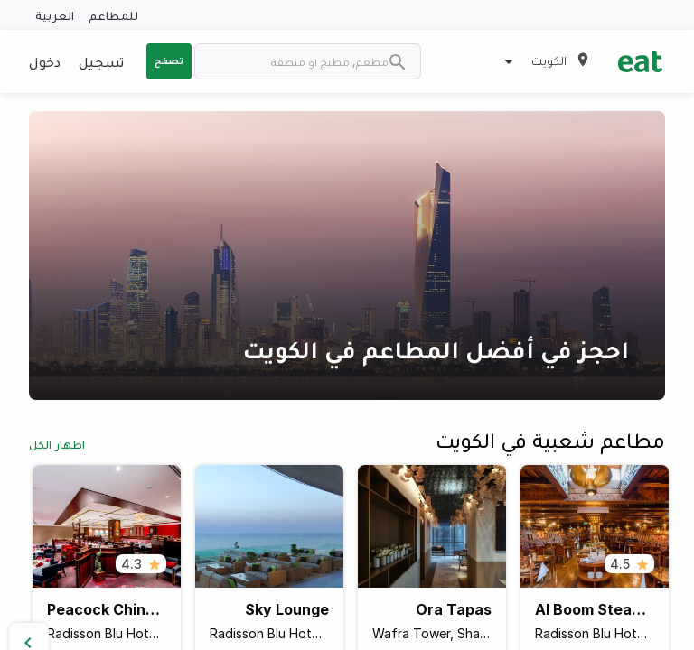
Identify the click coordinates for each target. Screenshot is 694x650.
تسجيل (101, 61)
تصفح (169, 60)
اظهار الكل (57, 443)
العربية (54, 15)
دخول (45, 61)
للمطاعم (113, 15)
